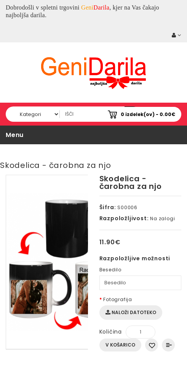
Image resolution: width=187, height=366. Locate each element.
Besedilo (110, 269)
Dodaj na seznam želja (151, 345)
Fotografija (117, 299)
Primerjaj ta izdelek (168, 345)
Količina (110, 331)
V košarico (120, 345)
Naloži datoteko (130, 312)
